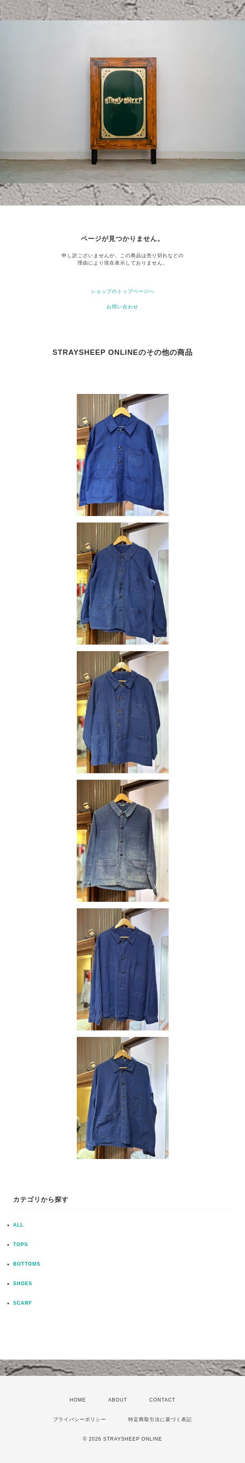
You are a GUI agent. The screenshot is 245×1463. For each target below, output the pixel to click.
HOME (78, 1400)
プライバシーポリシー (79, 1419)
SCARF (22, 1303)
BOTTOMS (26, 1264)
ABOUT (117, 1400)
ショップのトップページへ (122, 291)
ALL (18, 1225)
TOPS (20, 1244)
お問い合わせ (122, 307)
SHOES (22, 1283)
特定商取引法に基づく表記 (160, 1419)
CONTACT (162, 1400)
